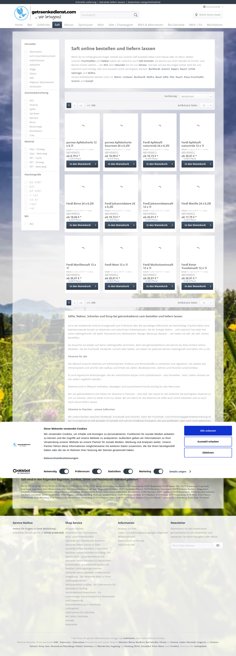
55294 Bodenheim (181, 491)
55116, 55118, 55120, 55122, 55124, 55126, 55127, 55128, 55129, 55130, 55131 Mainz (61, 486)
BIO (27, 216)
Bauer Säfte (161, 77)
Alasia (33, 73)
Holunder (120, 65)
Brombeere (36, 131)
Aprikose (34, 113)
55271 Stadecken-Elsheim (131, 489)
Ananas (34, 104)
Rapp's (175, 69)
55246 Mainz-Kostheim (113, 486)
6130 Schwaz (27, 497)
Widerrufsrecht (126, 536)
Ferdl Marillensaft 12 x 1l (81, 266)
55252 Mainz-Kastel (134, 486)
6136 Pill (120, 497)
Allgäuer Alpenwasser (42, 82)
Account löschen (74, 528)
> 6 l (32, 208)
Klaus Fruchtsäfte (194, 77)
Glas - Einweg (37, 149)
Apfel (32, 109)
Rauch (183, 69)
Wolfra (91, 73)
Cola (32, 135)
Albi (32, 77)
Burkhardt (154, 69)
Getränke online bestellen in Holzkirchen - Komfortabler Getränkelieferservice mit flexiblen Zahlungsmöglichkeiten (88, 564)
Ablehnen (208, 630)
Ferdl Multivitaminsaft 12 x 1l (158, 266)
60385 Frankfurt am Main (129, 494)
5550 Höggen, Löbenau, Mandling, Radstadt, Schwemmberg (88, 494)
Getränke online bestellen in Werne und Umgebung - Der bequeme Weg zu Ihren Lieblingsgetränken (88, 576)
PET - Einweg (37, 162)
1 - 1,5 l (34, 195)
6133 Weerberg (41, 497)
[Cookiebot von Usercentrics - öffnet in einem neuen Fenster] (21, 649)
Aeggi (33, 69)
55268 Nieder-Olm (171, 486)
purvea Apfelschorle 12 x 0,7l (81, 144)
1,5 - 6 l (34, 199)
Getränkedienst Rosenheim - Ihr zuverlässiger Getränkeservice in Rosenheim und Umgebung (90, 596)
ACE (32, 100)
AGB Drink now (126, 544)
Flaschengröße (33, 174)
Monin (117, 77)
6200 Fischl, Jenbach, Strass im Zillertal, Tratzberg (148, 497)
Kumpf (89, 81)
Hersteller (30, 44)
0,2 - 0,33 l (35, 182)
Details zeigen (177, 649)
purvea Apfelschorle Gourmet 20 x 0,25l (118, 144)
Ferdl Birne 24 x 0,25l (80, 203)
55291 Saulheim (164, 491)
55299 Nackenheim (51, 494)
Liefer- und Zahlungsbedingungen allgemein (143, 532)
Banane (34, 117)
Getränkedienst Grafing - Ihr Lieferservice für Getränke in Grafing (90, 586)
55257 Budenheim (152, 486)
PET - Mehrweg (38, 166)
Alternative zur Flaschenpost (81, 532)
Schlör (191, 69)
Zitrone (143, 65)
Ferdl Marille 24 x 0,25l (196, 203)
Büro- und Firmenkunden (79, 536)
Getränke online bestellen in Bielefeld (86, 548)
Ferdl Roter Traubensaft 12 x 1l (194, 266)
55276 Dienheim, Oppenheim (157, 489)
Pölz (172, 77)
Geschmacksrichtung (36, 92)
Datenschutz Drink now (131, 540)
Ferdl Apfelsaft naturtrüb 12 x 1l (193, 144)
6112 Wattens (148, 494)
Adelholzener (37, 60)
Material (29, 141)
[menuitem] (109, 16)
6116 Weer (192, 494)
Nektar (105, 60)
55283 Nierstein (148, 491)
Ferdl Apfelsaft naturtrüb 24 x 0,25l (156, 144)
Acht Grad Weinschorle (42, 56)
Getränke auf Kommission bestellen (85, 540)
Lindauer (128, 77)
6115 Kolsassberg (177, 494)
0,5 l (32, 186)
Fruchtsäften (88, 60)
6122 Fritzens (204, 494)
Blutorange (36, 126)
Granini (165, 69)
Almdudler (35, 86)
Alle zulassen (208, 608)
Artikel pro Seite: (187, 105)
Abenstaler (36, 51)
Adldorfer (35, 64)
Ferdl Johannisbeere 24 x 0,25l (120, 205)
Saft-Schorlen (146, 60)
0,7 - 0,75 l (35, 190)
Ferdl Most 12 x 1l (116, 265)
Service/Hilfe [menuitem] (212, 6)
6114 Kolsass (162, 494)
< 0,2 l (33, 204)
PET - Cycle (36, 157)
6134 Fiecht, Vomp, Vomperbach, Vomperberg (71, 497)
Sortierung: (170, 96)
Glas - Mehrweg (38, 153)
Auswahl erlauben (208, 619)
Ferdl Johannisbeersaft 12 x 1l (158, 205)
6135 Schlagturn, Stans (104, 497)
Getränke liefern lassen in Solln (82, 544)
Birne (33, 122)
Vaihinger (76, 73)
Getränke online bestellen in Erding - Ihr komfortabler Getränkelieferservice (87, 554)
